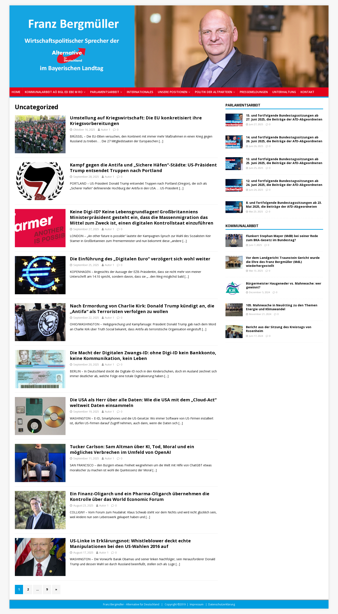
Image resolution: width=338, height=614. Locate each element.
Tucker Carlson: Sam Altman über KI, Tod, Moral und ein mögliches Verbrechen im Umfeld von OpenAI (132, 449)
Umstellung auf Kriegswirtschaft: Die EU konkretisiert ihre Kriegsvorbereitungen (136, 120)
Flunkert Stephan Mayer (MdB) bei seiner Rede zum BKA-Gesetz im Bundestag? (282, 238)
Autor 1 (105, 129)
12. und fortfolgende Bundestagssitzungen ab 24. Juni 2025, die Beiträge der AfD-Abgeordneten (284, 183)
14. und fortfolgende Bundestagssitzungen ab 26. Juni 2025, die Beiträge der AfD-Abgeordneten (284, 139)
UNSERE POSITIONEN (172, 92)
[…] (161, 141)
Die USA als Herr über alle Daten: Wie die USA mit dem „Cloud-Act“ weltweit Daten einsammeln (143, 402)
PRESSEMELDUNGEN (254, 92)
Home (16, 92)
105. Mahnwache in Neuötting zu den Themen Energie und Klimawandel (281, 307)
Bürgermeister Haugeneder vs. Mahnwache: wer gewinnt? (283, 285)
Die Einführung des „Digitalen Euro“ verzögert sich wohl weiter (140, 259)
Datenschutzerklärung (221, 604)
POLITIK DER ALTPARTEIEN (213, 92)
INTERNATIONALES (140, 92)
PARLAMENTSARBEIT (104, 92)
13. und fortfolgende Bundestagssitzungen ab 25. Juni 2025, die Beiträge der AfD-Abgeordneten (284, 161)
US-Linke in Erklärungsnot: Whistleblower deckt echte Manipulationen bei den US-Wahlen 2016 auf (130, 543)
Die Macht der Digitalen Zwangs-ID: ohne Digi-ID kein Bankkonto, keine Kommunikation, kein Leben (143, 355)
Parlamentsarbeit (242, 105)
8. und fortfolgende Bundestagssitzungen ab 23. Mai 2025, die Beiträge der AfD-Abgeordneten (284, 205)
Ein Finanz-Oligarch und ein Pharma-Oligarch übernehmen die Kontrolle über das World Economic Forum (139, 496)
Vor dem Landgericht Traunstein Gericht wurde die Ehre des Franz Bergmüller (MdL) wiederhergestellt (283, 261)
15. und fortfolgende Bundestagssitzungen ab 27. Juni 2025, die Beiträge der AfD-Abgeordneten (284, 117)
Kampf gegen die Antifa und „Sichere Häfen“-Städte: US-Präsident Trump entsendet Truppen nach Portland (143, 167)
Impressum (196, 604)
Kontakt (307, 92)
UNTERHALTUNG (284, 92)
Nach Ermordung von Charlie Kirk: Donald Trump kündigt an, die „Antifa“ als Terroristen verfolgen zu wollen (142, 308)
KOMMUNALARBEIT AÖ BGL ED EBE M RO (54, 92)
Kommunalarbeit (241, 225)
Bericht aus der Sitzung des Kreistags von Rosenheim (278, 329)
